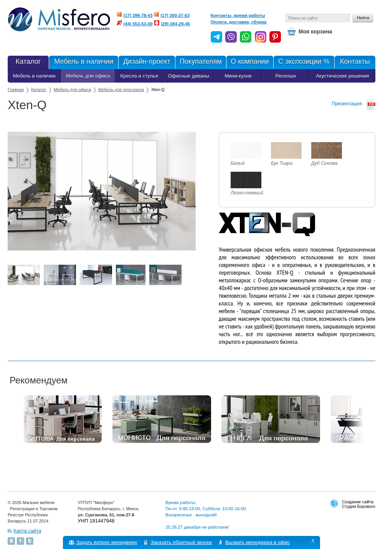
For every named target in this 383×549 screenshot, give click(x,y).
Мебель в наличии (83, 62)
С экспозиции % (303, 62)
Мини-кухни (238, 76)
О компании (249, 62)
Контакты (354, 62)
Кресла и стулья (139, 76)
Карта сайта (27, 531)
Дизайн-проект (146, 62)
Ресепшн (286, 76)
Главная (16, 89)
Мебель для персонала (121, 89)
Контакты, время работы (238, 15)
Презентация (347, 103)
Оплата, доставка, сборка (239, 22)
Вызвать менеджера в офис (258, 542)
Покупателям (200, 62)
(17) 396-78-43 (138, 15)
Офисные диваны (188, 76)
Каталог (28, 62)
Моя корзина (315, 31)
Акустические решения (342, 76)
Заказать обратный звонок (181, 542)
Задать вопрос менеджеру (106, 542)
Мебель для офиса (88, 76)
